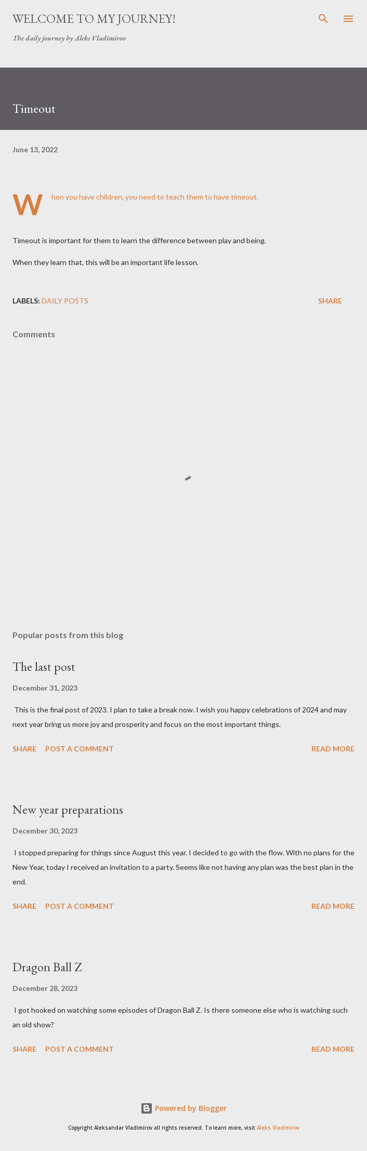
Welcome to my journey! (94, 18)
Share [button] (330, 300)
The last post (43, 666)
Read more (333, 748)
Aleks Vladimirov (278, 1127)
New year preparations (67, 809)
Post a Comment (79, 748)
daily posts (65, 300)
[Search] (323, 18)
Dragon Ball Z (47, 967)
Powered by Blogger (183, 1108)
